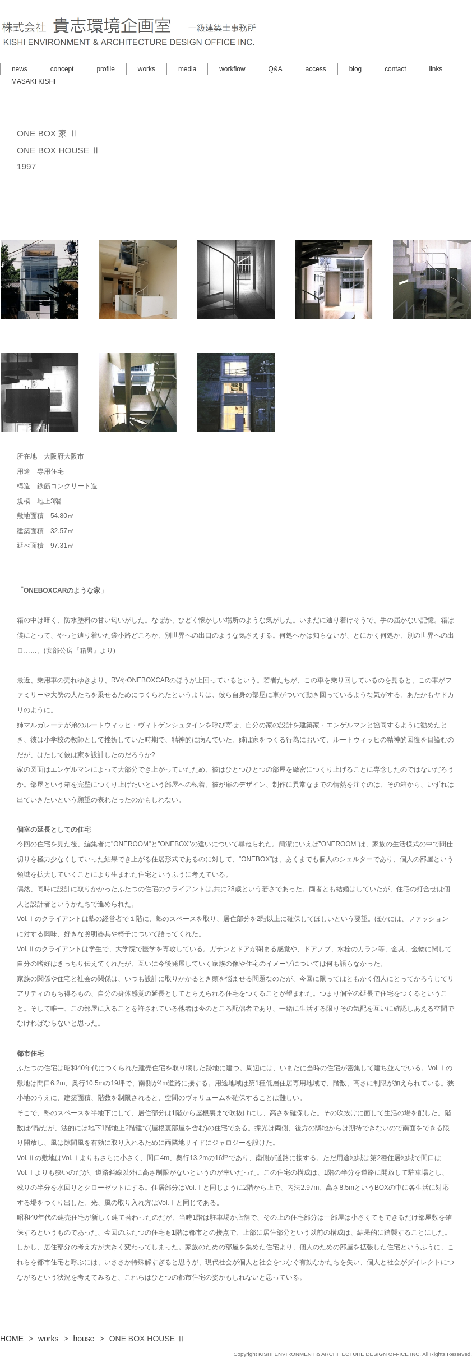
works (146, 69)
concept (62, 69)
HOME (12, 1338)
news (19, 69)
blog (355, 69)
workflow (232, 69)
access (316, 69)
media (187, 69)
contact (395, 69)
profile (105, 69)
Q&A (276, 69)
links (436, 69)
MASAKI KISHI (33, 81)
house (84, 1338)
